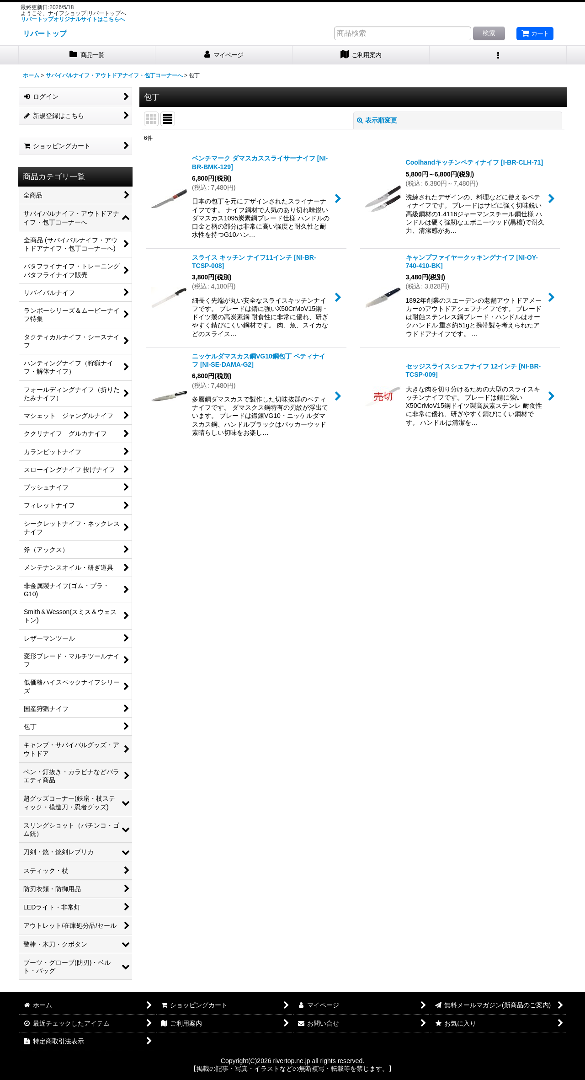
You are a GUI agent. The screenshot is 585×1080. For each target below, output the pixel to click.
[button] (498, 55)
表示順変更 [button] (377, 120)
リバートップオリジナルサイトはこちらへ (73, 19)
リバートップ (45, 33)
